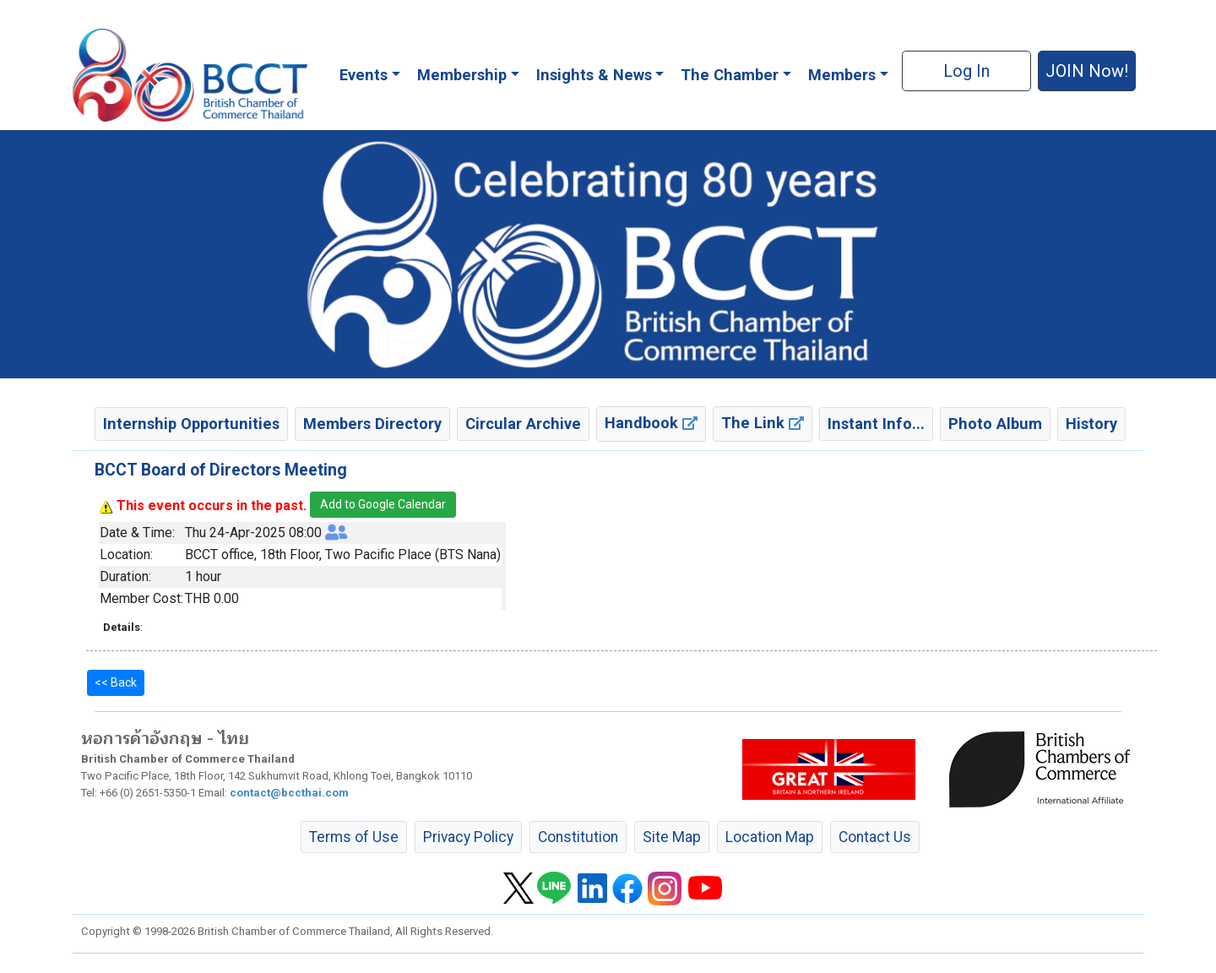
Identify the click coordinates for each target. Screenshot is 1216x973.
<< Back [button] (116, 682)
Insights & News (594, 75)
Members (842, 75)
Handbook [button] (651, 423)
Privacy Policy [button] (468, 837)
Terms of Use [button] (354, 837)
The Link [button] (762, 423)
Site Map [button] (672, 837)
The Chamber (730, 75)
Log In (966, 71)
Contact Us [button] (875, 837)
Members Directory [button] (372, 423)
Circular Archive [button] (523, 423)
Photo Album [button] (995, 423)
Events (363, 75)
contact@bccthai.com (289, 792)
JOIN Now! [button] (1086, 71)
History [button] (1091, 423)
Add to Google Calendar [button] (383, 504)
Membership (462, 75)
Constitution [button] (578, 837)
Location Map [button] (769, 837)
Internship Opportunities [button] (191, 423)
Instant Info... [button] (876, 423)
